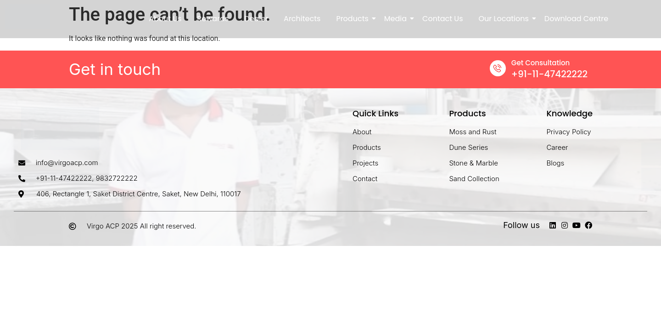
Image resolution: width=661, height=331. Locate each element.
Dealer (256, 18)
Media (397, 18)
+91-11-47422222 (549, 74)
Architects (302, 18)
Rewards (213, 18)
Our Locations (505, 18)
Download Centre (576, 18)
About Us (165, 18)
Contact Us (442, 18)
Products (353, 18)
